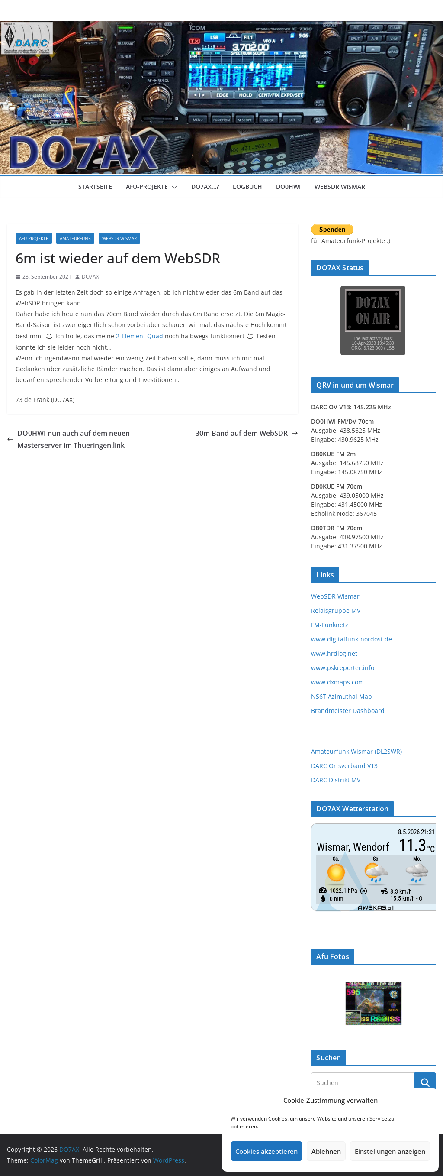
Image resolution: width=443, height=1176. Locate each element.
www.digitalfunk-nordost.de (351, 639)
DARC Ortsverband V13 (344, 765)
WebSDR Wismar (340, 186)
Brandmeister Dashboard (348, 710)
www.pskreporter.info (342, 668)
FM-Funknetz (329, 625)
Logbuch (247, 186)
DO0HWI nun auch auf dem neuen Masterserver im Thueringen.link (68, 439)
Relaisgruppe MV (335, 610)
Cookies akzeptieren (266, 1151)
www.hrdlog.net (334, 653)
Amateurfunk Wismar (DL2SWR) (356, 751)
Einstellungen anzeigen (390, 1151)
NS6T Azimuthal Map (341, 696)
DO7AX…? (205, 186)
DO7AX (90, 276)
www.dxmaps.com (337, 682)
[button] (172, 187)
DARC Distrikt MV (335, 780)
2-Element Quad (139, 336)
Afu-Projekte (147, 186)
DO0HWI (288, 186)
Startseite (95, 186)
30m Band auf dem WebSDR (247, 433)
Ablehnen (326, 1151)
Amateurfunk (75, 238)
